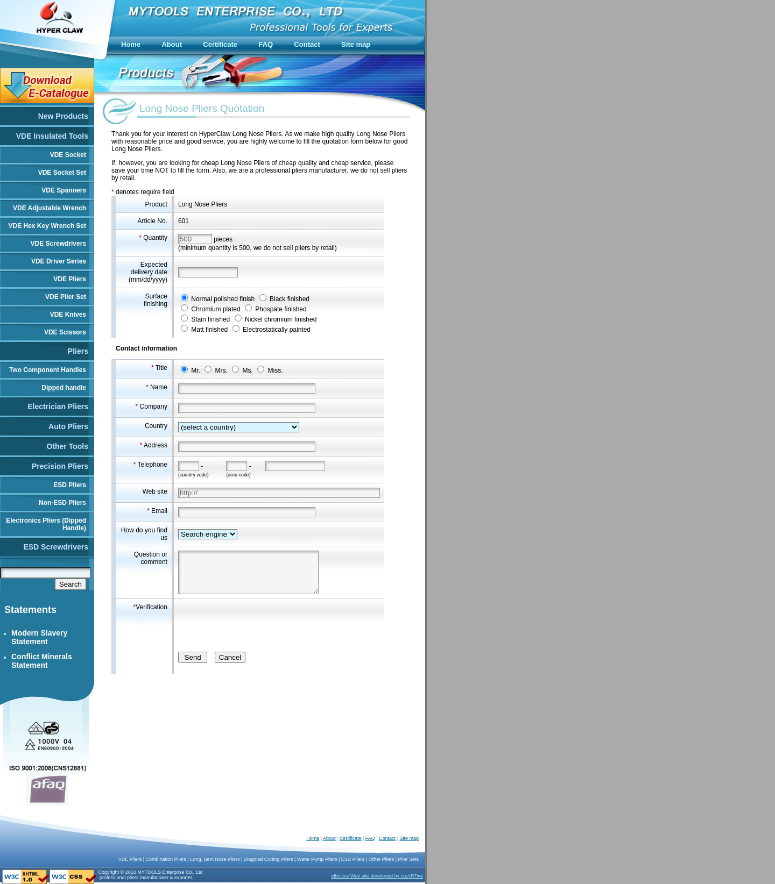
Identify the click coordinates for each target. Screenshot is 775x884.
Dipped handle (63, 387)
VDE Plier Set (65, 297)
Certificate (351, 838)
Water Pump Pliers (317, 859)
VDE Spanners (63, 190)
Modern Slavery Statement (39, 637)
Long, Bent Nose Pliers (214, 859)
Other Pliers (381, 859)
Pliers (78, 351)
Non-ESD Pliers (62, 503)
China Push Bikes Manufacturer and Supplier (211, 879)
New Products (63, 116)
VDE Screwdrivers (58, 243)
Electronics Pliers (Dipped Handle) (46, 524)
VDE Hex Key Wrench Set (48, 226)
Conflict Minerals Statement (41, 660)
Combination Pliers (166, 859)
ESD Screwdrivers (55, 547)
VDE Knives (68, 314)
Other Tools (67, 446)
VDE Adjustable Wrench (49, 208)
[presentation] (260, 624)
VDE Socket (68, 155)
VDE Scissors (65, 332)
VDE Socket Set (62, 172)
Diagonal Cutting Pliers (268, 859)
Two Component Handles (47, 370)
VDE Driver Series (58, 261)
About (329, 838)
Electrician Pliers (57, 406)
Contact (387, 838)
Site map (409, 838)
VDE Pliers (69, 279)
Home (312, 838)
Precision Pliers (60, 466)
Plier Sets (408, 859)
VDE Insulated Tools (52, 136)
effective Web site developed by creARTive (377, 876)
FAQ (370, 838)
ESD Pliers (69, 485)
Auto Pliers (68, 426)
